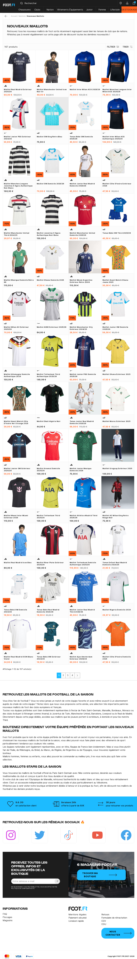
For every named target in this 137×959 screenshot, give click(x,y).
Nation (51, 9)
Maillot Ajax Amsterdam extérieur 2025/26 (81, 658)
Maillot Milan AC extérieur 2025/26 (16, 328)
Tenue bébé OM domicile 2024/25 (15, 611)
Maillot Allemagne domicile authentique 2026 (17, 375)
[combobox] (69, 3)
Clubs (39, 9)
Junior (90, 9)
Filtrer (112, 46)
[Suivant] (77, 675)
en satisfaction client (26, 805)
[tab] (68, 33)
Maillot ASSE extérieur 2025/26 (51, 327)
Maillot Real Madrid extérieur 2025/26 (18, 90)
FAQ (5, 914)
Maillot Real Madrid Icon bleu (18, 563)
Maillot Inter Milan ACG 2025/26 (85, 89)
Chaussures (27, 9)
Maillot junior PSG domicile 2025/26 (83, 375)
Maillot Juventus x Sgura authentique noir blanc (48, 234)
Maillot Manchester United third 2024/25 (16, 234)
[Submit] (24, 3)
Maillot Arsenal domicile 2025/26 (48, 469)
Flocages (7, 917)
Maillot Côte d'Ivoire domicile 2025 (116, 658)
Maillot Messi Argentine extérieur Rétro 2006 (81, 281)
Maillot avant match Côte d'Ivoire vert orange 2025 (16, 422)
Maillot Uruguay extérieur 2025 (117, 468)
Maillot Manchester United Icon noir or (52, 90)
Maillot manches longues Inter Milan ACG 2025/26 (117, 90)
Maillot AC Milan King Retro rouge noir (115, 517)
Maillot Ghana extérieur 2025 (116, 374)
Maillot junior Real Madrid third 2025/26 (82, 611)
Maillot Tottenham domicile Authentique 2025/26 (83, 564)
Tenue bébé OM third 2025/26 (116, 233)
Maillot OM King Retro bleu (49, 137)
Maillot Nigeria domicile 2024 (116, 610)
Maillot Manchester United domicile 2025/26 (82, 234)
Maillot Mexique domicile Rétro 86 (19, 281)
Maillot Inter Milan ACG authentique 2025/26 (113, 138)
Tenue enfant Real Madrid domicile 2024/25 (114, 564)
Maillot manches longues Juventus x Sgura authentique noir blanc (18, 186)
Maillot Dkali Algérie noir (49, 421)
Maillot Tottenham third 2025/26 (48, 517)
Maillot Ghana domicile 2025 (50, 280)
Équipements (77, 9)
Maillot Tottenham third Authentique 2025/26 (48, 375)
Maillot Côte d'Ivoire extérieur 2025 (116, 185)
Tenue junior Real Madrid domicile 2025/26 (82, 422)
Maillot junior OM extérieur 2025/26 (17, 469)
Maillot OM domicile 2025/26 (50, 184)
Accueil (14, 16)
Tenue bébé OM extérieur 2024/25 (49, 658)
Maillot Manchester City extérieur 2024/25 (81, 328)
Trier (127, 46)
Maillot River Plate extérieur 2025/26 (50, 564)
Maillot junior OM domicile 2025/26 (115, 328)
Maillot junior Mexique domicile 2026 (81, 469)
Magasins (8, 920)
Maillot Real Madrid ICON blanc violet (18, 658)
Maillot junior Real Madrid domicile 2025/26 (82, 185)
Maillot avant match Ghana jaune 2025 (115, 281)
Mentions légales (77, 914)
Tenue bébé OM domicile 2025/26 (81, 138)
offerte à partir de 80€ (72, 805)
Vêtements (64, 9)
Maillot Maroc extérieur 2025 (116, 421)
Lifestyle (115, 9)
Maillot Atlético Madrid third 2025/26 (84, 517)
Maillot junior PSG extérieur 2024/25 (17, 138)
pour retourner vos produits (119, 805)
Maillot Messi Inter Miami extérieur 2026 (16, 517)
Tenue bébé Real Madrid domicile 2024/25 (48, 611)
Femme (102, 9)
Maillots (22, 16)
